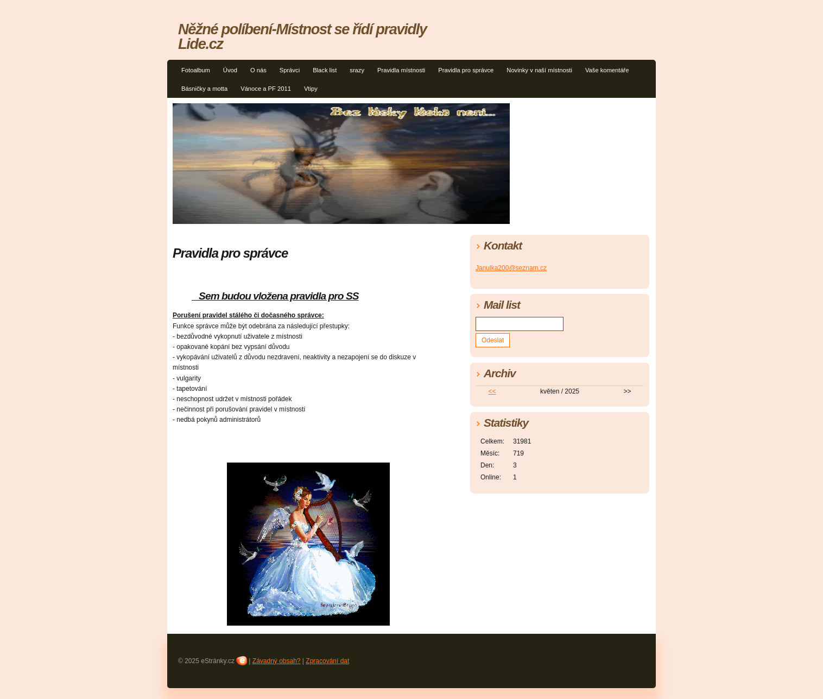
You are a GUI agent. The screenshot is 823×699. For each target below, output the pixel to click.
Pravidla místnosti (401, 70)
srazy (357, 70)
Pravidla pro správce (465, 70)
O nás (258, 70)
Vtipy (311, 88)
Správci (290, 70)
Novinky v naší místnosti (539, 70)
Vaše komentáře (607, 70)
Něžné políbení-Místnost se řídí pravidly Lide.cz (302, 36)
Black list (325, 70)
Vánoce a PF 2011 (265, 88)
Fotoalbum (195, 70)
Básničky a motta (204, 88)
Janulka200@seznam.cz (511, 268)
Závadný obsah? (276, 661)
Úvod (230, 70)
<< (492, 391)
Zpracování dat (327, 661)
